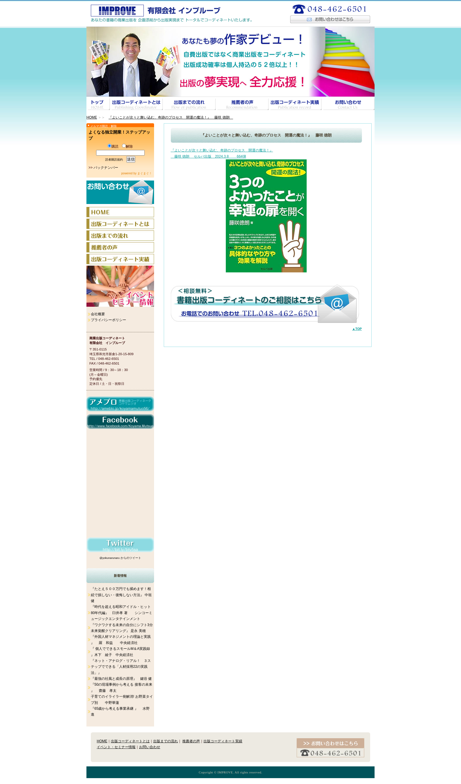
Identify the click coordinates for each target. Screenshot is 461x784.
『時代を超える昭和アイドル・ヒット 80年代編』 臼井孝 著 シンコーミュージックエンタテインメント (121, 613)
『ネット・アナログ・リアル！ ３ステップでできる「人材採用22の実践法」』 (121, 667)
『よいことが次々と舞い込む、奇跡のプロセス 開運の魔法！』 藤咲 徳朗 (170, 117)
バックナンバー (105, 168)
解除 (127, 146)
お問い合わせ (149, 747)
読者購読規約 (114, 159)
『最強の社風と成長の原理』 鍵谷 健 (121, 679)
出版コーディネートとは (130, 741)
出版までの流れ (165, 741)
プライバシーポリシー (108, 320)
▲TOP (357, 329)
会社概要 (98, 314)
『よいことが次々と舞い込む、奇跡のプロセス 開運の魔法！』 (222, 150)
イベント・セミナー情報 (116, 747)
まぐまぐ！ (144, 173)
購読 (113, 146)
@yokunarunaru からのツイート (120, 557)
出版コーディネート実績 (222, 741)
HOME (91, 117)
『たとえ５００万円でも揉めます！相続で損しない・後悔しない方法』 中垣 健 (121, 595)
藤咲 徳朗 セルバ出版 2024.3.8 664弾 (208, 156)
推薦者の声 (191, 741)
